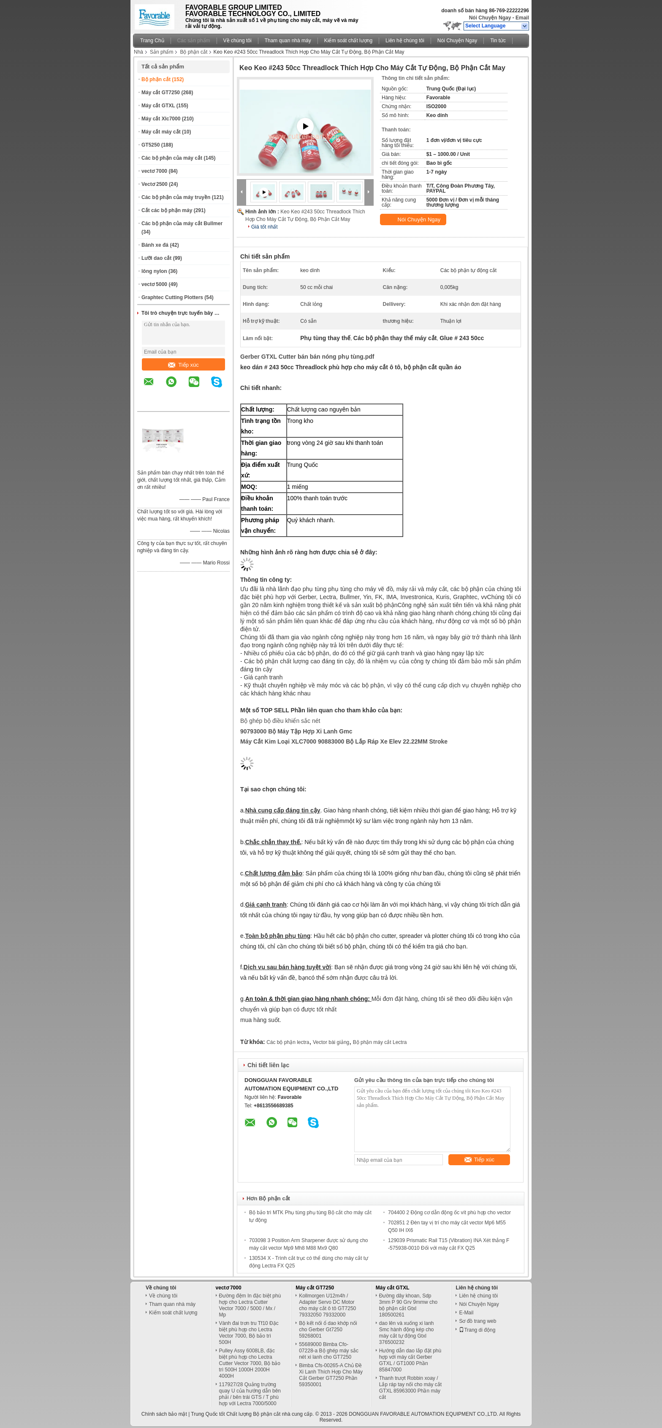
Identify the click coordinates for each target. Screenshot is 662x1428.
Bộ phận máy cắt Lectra (380, 1042)
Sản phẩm (161, 52)
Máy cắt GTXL (158, 106)
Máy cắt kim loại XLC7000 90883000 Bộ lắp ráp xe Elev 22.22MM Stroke (344, 741)
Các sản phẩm (193, 41)
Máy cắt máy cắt (161, 132)
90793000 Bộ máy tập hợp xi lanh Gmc (296, 731)
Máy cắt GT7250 (160, 92)
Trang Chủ (152, 41)
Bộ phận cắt (193, 52)
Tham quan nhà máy (288, 41)
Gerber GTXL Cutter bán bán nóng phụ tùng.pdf (307, 356)
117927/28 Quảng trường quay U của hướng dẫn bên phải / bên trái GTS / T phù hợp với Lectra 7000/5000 (250, 1394)
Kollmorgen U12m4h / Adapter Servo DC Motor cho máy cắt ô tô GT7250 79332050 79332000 (327, 1305)
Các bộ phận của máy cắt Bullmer (181, 223)
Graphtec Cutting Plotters (172, 297)
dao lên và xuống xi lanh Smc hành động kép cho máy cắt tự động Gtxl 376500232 (406, 1332)
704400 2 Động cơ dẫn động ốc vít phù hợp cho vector (449, 1212)
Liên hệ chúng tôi (404, 41)
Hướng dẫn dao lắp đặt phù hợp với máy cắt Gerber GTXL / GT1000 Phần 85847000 (410, 1360)
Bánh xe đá (154, 245)
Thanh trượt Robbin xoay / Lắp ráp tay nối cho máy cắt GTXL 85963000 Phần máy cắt (410, 1387)
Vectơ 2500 (154, 184)
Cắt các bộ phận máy (166, 210)
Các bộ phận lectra (287, 1042)
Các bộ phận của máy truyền (175, 197)
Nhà (138, 52)
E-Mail (466, 1313)
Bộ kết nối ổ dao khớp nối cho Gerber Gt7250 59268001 (328, 1329)
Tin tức (498, 41)
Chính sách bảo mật (164, 1414)
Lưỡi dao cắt (156, 258)
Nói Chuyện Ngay (490, 18)
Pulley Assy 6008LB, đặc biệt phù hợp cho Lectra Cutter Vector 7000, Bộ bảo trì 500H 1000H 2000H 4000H (249, 1363)
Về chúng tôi (237, 41)
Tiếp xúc (183, 365)
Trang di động (477, 1330)
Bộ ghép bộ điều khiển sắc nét (280, 720)
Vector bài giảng (331, 1042)
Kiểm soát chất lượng (348, 41)
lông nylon (154, 271)
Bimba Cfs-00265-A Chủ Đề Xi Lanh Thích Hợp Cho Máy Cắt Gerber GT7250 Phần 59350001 (331, 1375)
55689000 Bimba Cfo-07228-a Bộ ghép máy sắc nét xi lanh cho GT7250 (328, 1350)
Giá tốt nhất (264, 227)
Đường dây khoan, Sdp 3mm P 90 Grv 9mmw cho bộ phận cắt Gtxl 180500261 (408, 1305)
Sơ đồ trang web (477, 1321)
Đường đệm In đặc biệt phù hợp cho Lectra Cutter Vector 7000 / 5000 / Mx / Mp (250, 1305)
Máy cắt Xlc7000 (160, 119)
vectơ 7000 (154, 171)
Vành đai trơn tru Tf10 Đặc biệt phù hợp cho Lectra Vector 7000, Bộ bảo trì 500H (249, 1332)
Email (522, 18)
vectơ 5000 (154, 284)
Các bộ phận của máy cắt (171, 158)
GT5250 (150, 145)
